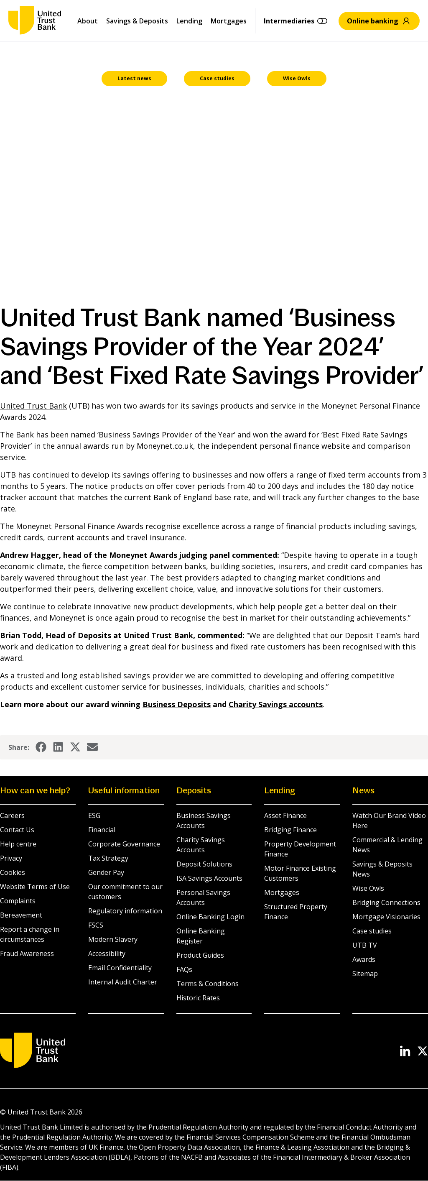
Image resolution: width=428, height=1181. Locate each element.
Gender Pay (106, 872)
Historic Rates (198, 998)
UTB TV (364, 945)
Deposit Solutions (204, 864)
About (87, 21)
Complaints (18, 901)
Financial (101, 830)
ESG (94, 816)
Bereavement (21, 915)
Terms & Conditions (207, 984)
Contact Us (17, 830)
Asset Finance (285, 816)
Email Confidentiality (120, 968)
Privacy (11, 858)
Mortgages (229, 21)
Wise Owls (368, 888)
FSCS (95, 925)
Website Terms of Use (35, 887)
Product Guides (200, 955)
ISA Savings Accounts (209, 878)
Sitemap (365, 974)
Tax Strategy (108, 858)
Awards (363, 959)
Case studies (372, 931)
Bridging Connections (386, 902)
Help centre (18, 844)
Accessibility (106, 954)
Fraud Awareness (27, 954)
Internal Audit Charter (122, 982)
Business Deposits (177, 705)
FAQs (184, 969)
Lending (189, 21)
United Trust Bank (33, 406)
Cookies (12, 872)
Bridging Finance (290, 830)
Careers (12, 816)
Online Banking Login (210, 917)
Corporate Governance (124, 844)
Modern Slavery (113, 939)
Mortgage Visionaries (386, 917)
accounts (276, 705)
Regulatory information (125, 911)
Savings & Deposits (137, 21)
